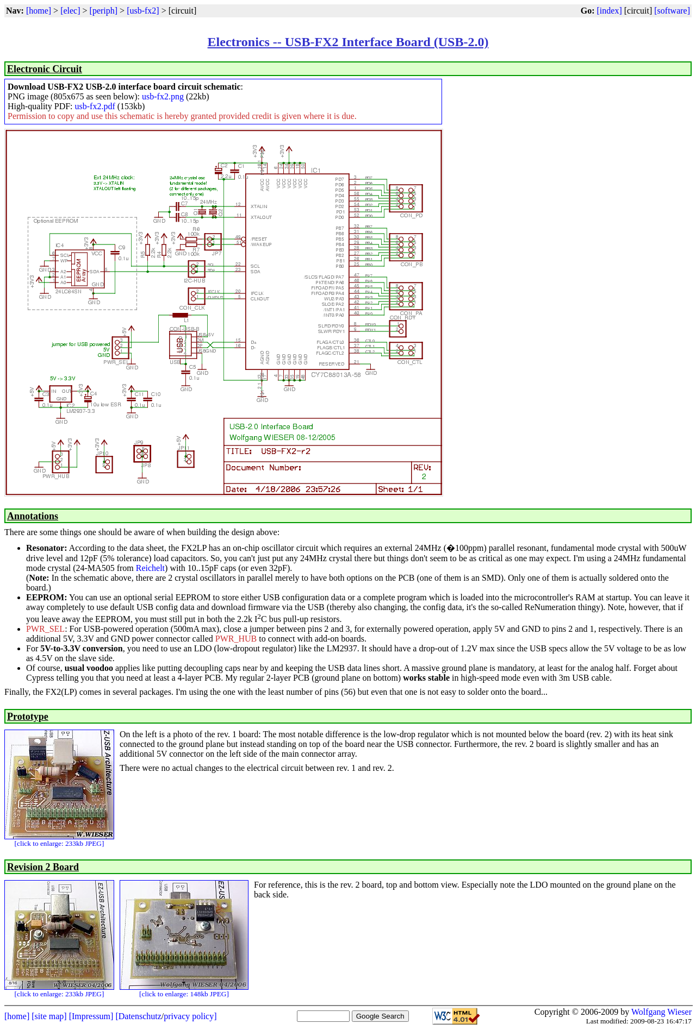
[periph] (104, 10)
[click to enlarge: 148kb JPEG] (184, 994)
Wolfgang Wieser (661, 1011)
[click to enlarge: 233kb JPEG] (59, 843)
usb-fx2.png (163, 96)
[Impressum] (91, 1016)
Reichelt (150, 568)
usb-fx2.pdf (95, 106)
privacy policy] (190, 1016)
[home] (38, 10)
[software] (672, 10)
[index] (609, 10)
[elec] (70, 10)
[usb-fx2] (143, 10)
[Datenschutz (138, 1016)
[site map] (49, 1016)
